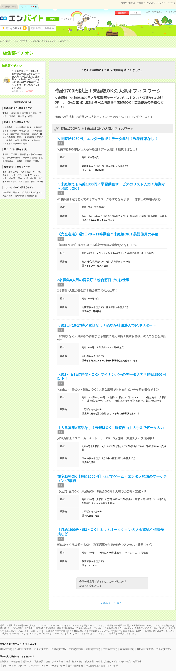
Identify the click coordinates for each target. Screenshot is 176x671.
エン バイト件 (28, 7)
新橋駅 (19, 161)
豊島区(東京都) (163, 649)
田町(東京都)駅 (13, 158)
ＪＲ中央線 (35, 140)
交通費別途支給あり (31, 192)
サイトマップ (170, 12)
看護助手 (38, 661)
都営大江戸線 (21, 140)
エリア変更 (66, 19)
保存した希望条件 (44, 28)
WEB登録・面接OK (11, 192)
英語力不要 (7, 196)
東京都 (5, 113)
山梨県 (30, 116)
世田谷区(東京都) (145, 649)
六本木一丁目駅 (32, 161)
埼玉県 (25, 113)
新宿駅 (23, 154)
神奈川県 (15, 113)
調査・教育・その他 (34, 181)
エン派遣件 (9, 7)
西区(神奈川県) (127, 649)
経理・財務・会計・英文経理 (80, 661)
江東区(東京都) (110, 649)
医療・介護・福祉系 (27, 178)
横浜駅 (26, 158)
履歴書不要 (32, 196)
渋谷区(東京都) (76, 649)
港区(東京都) (6, 649)
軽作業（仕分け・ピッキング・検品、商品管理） (119, 661)
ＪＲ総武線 (29, 137)
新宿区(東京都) (58, 649)
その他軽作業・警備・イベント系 (102, 665)
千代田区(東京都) (23, 649)
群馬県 (12, 116)
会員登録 (122, 13)
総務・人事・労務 (54, 661)
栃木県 (21, 116)
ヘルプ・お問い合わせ (153, 12)
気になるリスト (16, 28)
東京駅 (5, 154)
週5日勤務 (19, 196)
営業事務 (27, 661)
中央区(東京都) (41, 649)
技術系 (12, 178)
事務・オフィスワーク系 (13, 172)
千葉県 (34, 113)
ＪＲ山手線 (7, 127)
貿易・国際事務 (75, 665)
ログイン (136, 13)
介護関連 (4, 661)
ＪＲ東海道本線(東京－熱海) (15, 143)
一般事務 (15, 661)
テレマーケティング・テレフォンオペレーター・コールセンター (34, 665)
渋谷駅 (14, 154)
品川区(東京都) (93, 649)
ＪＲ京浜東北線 (22, 127)
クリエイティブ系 (19, 175)
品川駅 (35, 158)
